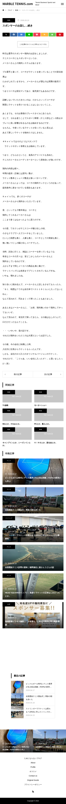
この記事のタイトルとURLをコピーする (33, 44)
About (33, 763)
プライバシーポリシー (33, 785)
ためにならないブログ (33, 758)
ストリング (8, 518)
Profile (33, 767)
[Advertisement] (33, 650)
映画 (8, 20)
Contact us (33, 776)
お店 (8, 604)
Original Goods (33, 780)
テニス (9, 460)
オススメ (33, 771)
